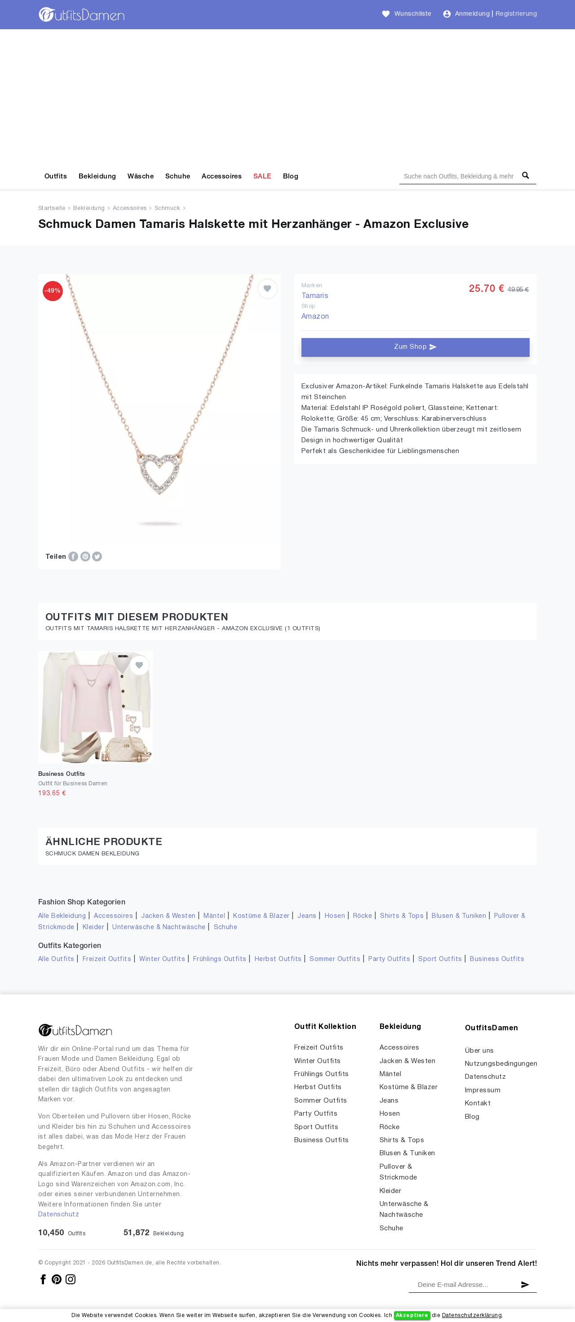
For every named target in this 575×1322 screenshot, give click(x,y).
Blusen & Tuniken (459, 916)
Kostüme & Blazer (261, 916)
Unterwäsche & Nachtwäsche (159, 927)
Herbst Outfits (278, 959)
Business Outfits (497, 959)
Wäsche (141, 177)
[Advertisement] (287, 97)
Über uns (479, 1051)
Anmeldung (472, 14)
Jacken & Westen (168, 916)
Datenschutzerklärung (472, 1315)
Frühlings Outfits (220, 959)
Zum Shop (415, 347)
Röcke (362, 916)
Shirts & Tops (402, 916)
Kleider (93, 927)
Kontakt (478, 1103)
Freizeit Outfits (107, 959)
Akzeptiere (412, 1315)
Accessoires (222, 177)
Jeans (306, 916)
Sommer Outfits (335, 959)
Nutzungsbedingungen (501, 1064)
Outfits (55, 177)
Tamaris (314, 296)
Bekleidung (97, 177)
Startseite (52, 208)
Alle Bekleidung (62, 916)
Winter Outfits (162, 959)
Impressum (482, 1090)
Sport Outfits (440, 959)
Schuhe (177, 177)
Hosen (335, 916)
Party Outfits (389, 959)
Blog (291, 177)
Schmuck (167, 208)
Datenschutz (58, 1215)
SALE (262, 177)
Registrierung (516, 14)
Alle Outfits (56, 959)
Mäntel (214, 916)
